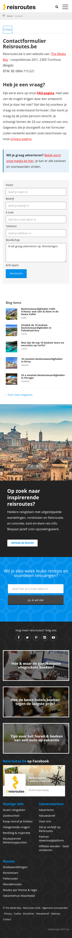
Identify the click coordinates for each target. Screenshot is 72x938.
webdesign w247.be (58, 929)
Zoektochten (11, 815)
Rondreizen (10, 873)
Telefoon (11, 226)
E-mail (9, 212)
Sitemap (55, 913)
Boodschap (13, 240)
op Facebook (26, 761)
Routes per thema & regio (20, 890)
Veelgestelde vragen (16, 827)
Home (10, 16)
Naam (9, 185)
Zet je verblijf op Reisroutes (49, 829)
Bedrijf (10, 198)
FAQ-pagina (45, 93)
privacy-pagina (21, 139)
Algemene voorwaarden (55, 908)
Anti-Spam (12, 265)
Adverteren (46, 810)
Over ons (45, 821)
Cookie (17, 913)
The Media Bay (13, 908)
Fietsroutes (10, 878)
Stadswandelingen (15, 867)
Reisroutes (19, 7)
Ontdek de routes (22, 543)
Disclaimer (28, 913)
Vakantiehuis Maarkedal (19, 895)
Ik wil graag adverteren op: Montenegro (36, 252)
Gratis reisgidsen (14, 810)
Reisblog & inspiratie (16, 833)
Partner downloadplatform (51, 838)
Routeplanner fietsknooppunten (15, 840)
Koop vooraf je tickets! (17, 821)
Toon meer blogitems (20, 394)
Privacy (8, 913)
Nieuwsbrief (47, 815)
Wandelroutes (12, 884)
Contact (7, 29)
